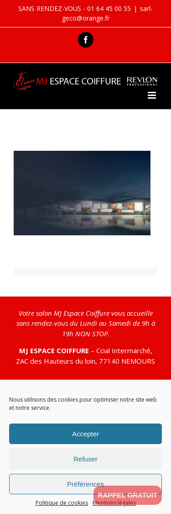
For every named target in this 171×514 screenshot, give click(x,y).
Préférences (85, 484)
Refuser (85, 459)
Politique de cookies (62, 503)
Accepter (85, 434)
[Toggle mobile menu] (152, 95)
